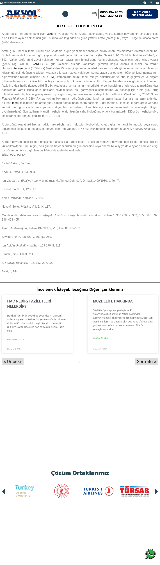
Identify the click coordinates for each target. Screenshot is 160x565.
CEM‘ (50, 77)
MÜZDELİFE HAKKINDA (113, 301)
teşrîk (15, 102)
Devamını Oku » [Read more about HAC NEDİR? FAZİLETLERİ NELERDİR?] (15, 339)
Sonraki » (146, 361)
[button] (65, 14)
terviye (18, 68)
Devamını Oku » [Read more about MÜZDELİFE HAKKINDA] (101, 338)
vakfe (50, 33)
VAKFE (37, 64)
